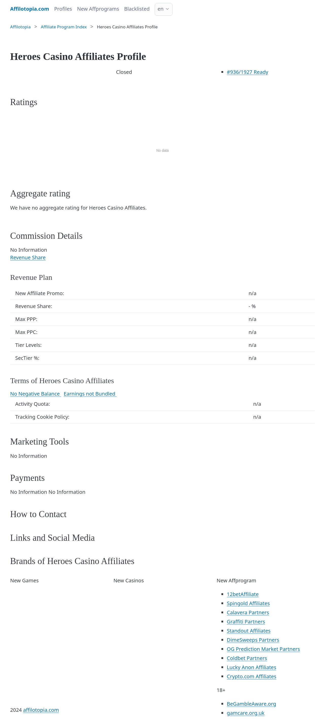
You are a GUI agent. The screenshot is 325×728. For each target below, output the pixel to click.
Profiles (63, 8)
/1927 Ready (247, 72)
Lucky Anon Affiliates (251, 667)
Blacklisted (137, 8)
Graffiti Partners (246, 621)
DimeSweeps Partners (253, 639)
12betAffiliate (242, 594)
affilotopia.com (41, 709)
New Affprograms (98, 8)
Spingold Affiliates (248, 603)
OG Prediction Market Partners (263, 649)
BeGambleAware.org (251, 703)
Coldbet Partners (247, 658)
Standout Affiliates (248, 630)
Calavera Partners (248, 612)
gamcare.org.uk (245, 712)
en (160, 8)
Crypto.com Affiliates (251, 676)
